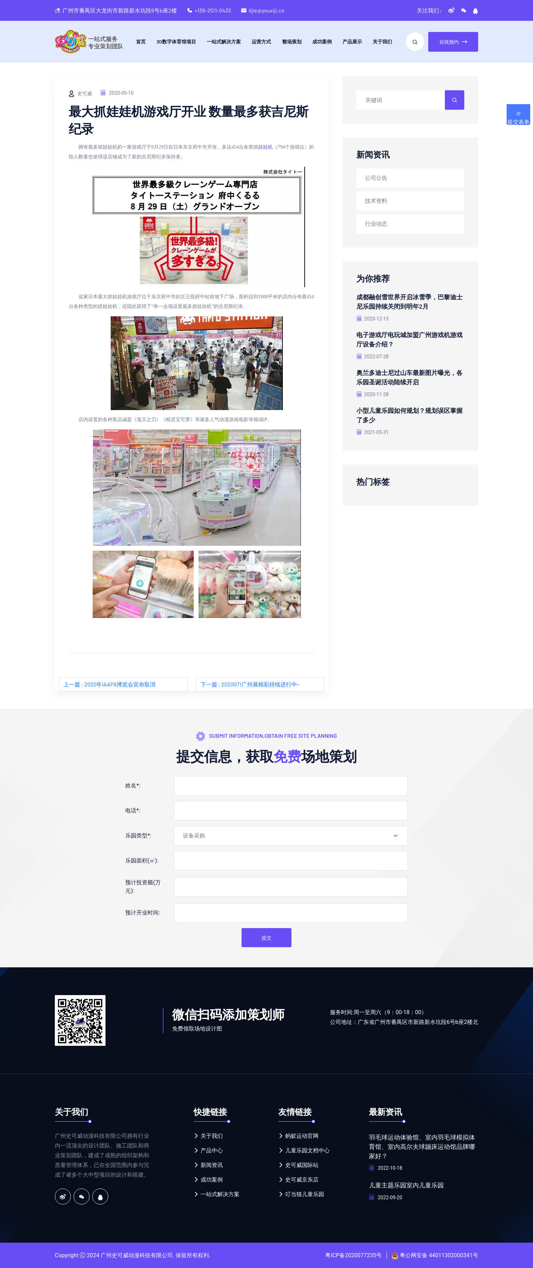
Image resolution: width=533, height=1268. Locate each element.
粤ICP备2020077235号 (353, 1255)
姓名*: (132, 785)
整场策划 (292, 41)
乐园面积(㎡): (141, 860)
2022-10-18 (385, 1167)
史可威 (80, 94)
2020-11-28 (372, 392)
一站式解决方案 (224, 41)
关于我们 (382, 41)
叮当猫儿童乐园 (304, 1194)
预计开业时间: (142, 912)
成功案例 (322, 41)
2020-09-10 (117, 93)
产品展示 (352, 41)
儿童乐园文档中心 (307, 1150)
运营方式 (261, 41)
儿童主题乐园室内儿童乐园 (406, 1184)
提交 (266, 938)
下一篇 (250, 684)
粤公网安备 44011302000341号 (439, 1255)
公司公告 (376, 177)
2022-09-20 (385, 1196)
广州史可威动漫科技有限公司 (137, 1255)
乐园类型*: (138, 835)
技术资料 (376, 200)
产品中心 (212, 1150)
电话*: (132, 810)
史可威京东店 (302, 1179)
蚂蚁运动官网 (302, 1136)
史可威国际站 (302, 1165)
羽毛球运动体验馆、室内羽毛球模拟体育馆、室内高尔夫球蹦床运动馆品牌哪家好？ (422, 1146)
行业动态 (376, 223)
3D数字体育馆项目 (176, 41)
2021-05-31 (372, 429)
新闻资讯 (212, 1165)
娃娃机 (265, 147)
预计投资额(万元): (142, 886)
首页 (141, 41)
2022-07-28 (372, 355)
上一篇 (109, 684)
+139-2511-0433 (213, 10)
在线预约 (453, 42)
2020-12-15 (372, 318)
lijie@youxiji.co (267, 10)
